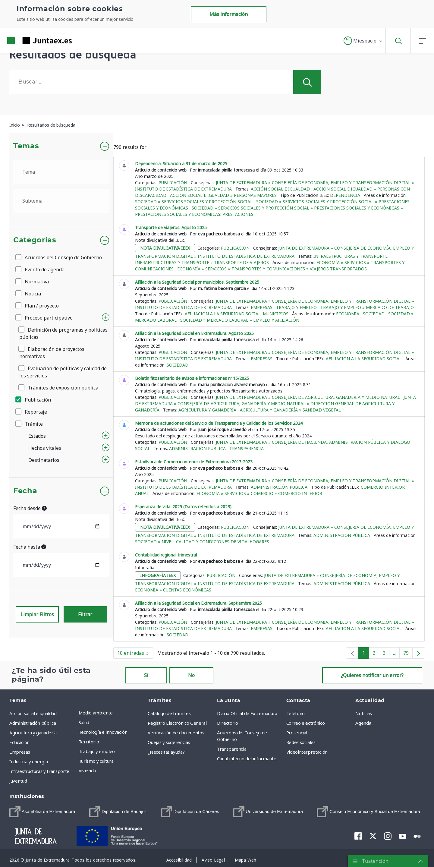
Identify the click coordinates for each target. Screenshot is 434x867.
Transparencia (246, 448)
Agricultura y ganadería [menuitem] (33, 733)
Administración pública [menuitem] (32, 723)
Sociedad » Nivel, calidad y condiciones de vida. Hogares (202, 541)
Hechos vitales (44, 448)
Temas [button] (26, 146)
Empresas (261, 307)
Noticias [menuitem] (363, 713)
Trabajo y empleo (296, 307)
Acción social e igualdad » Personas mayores (223, 195)
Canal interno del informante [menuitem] (246, 758)
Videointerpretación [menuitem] (307, 752)
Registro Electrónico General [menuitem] (177, 723)
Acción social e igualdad (280, 189)
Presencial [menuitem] (296, 733)
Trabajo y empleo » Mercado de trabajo (367, 307)
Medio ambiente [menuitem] (96, 713)
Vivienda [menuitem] (87, 771)
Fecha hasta (29, 546)
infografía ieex (158, 575)
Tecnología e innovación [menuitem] (103, 732)
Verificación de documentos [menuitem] (176, 733)
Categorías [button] (34, 240)
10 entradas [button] (135, 654)
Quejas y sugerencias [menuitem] (169, 742)
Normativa (32, 281)
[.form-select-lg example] (61, 172)
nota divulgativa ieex (165, 248)
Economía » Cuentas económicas (173, 590)
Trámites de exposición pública (58, 387)
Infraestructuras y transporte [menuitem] (39, 771)
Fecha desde (30, 508)
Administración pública (197, 448)
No (191, 675)
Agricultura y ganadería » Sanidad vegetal (290, 410)
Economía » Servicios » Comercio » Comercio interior (259, 493)
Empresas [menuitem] (19, 752)
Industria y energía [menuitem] (28, 761)
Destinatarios (43, 460)
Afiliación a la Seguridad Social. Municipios (236, 314)
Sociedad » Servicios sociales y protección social (194, 201)
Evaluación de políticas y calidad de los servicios (63, 372)
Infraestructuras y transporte (350, 256)
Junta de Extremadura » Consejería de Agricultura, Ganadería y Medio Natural (308, 397)
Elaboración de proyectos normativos (51, 353)
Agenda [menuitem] (363, 723)
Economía (347, 314)
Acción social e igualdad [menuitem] (33, 713)
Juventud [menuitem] (18, 781)
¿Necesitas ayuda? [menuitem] (166, 752)
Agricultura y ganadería (207, 410)
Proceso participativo (44, 317)
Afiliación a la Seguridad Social (364, 358)
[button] (363, 40)
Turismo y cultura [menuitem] (96, 761)
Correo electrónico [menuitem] (305, 723)
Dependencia (345, 195)
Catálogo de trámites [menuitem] (169, 713)
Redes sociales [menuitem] (301, 742)
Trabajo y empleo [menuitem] (97, 751)
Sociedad (374, 314)
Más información (228, 14)
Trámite (29, 424)
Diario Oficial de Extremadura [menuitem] (247, 713)
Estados (37, 436)
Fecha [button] (25, 491)
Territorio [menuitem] (89, 742)
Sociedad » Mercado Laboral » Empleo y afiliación (239, 320)
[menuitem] (42, 811)
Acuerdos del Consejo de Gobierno (59, 257)
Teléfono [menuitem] (295, 713)
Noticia (28, 293)
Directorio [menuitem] (227, 723)
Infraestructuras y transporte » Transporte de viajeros (202, 262)
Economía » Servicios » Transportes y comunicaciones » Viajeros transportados (272, 269)
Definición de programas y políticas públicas (63, 333)
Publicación (33, 399)
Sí (146, 675)
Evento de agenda (40, 269)
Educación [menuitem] (19, 742)
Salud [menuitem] (84, 722)
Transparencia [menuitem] (231, 749)
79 (408, 654)
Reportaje (31, 411)
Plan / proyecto (37, 305)
